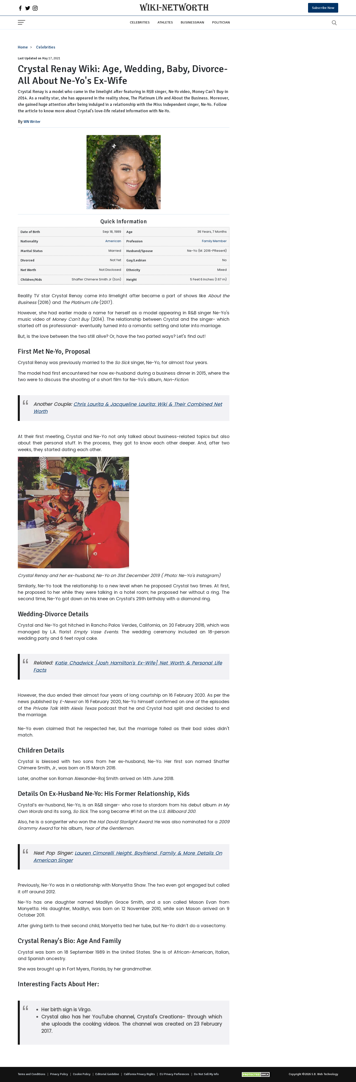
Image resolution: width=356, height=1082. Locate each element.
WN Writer (32, 121)
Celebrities (140, 22)
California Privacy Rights (139, 1074)
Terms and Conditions (31, 1074)
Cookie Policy (81, 1074)
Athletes (165, 22)
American (113, 241)
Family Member (214, 241)
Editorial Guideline (107, 1074)
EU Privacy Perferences (174, 1074)
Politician (221, 22)
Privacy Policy (59, 1074)
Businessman (192, 22)
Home (23, 47)
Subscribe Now (323, 8)
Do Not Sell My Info (206, 1074)
